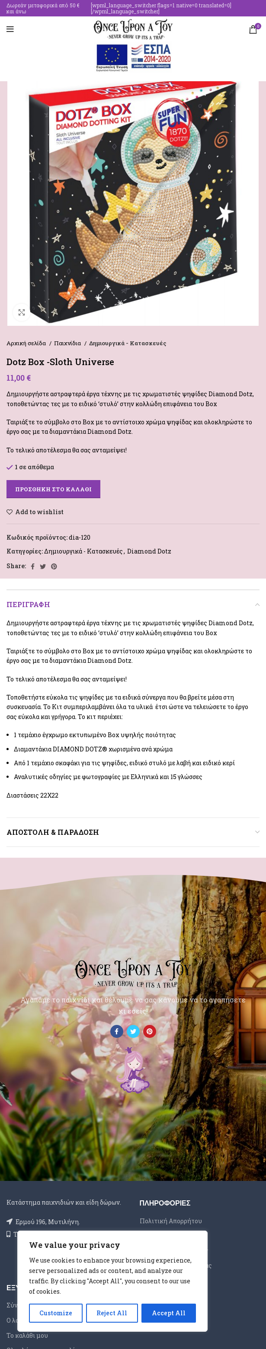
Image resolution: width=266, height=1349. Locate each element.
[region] (112, 1281)
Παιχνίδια (68, 343)
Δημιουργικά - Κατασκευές (128, 343)
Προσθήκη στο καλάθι (53, 489)
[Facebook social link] (32, 566)
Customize (55, 1313)
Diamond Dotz (149, 551)
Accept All (169, 1313)
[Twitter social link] (42, 566)
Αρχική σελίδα (26, 343)
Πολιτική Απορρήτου (171, 1221)
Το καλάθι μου (27, 1335)
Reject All (111, 1313)
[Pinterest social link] (54, 566)
